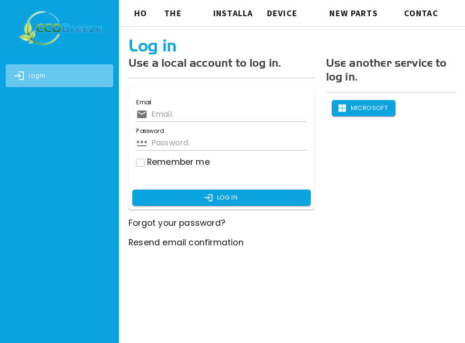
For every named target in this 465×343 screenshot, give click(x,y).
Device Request (287, 15)
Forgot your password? (177, 223)
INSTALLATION (233, 15)
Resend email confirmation (186, 242)
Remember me (173, 162)
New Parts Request (353, 15)
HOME (140, 15)
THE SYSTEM (181, 15)
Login (29, 75)
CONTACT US (421, 15)
